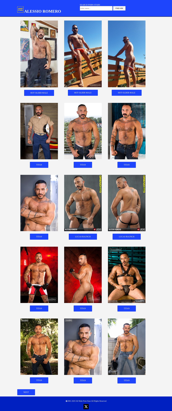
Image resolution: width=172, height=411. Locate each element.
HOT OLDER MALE (39, 93)
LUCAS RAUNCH (83, 237)
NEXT (26, 392)
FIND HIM (119, 8)
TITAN (39, 165)
